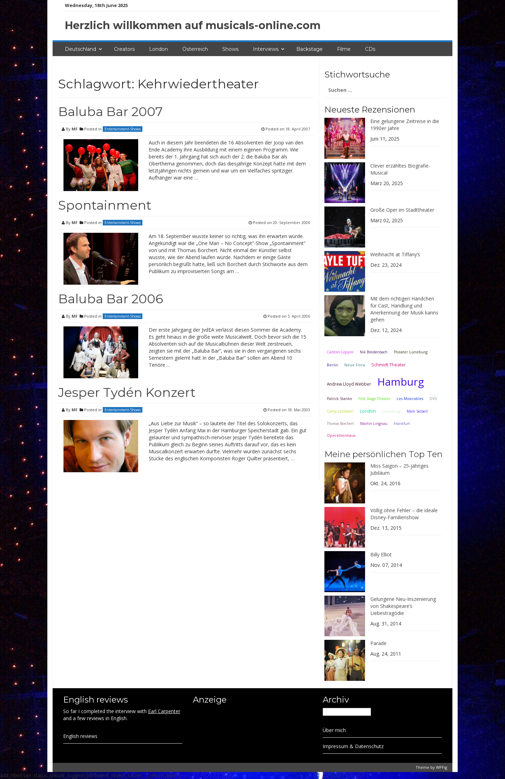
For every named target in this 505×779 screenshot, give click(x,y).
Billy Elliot (381, 554)
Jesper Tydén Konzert (127, 392)
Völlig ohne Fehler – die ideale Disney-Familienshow (404, 514)
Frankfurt (402, 423)
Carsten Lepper (340, 352)
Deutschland (80, 49)
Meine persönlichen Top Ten (383, 454)
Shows (230, 49)
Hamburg (400, 381)
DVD (433, 398)
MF (75, 128)
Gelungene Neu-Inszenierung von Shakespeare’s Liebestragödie (403, 606)
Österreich (195, 49)
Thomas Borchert (340, 423)
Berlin (332, 364)
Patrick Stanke (339, 398)
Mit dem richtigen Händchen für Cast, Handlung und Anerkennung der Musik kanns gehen (404, 309)
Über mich (334, 730)
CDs (370, 49)
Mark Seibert (417, 411)
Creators (124, 49)
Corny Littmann (340, 411)
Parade (378, 643)
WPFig (441, 767)
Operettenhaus (341, 435)
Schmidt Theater (388, 364)
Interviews (265, 49)
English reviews (80, 736)
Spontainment (105, 205)
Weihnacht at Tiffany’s (395, 254)
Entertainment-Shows (123, 129)
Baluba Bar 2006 (110, 298)
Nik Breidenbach (374, 352)
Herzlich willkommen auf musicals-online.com (193, 25)
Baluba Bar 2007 (110, 111)
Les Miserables (410, 398)
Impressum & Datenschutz (353, 746)
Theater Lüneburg (410, 351)
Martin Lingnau (374, 423)
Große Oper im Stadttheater (402, 209)
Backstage (309, 49)
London (158, 49)
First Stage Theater (374, 398)
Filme (344, 49)
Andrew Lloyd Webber (349, 384)
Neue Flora (354, 364)
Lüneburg (391, 411)
